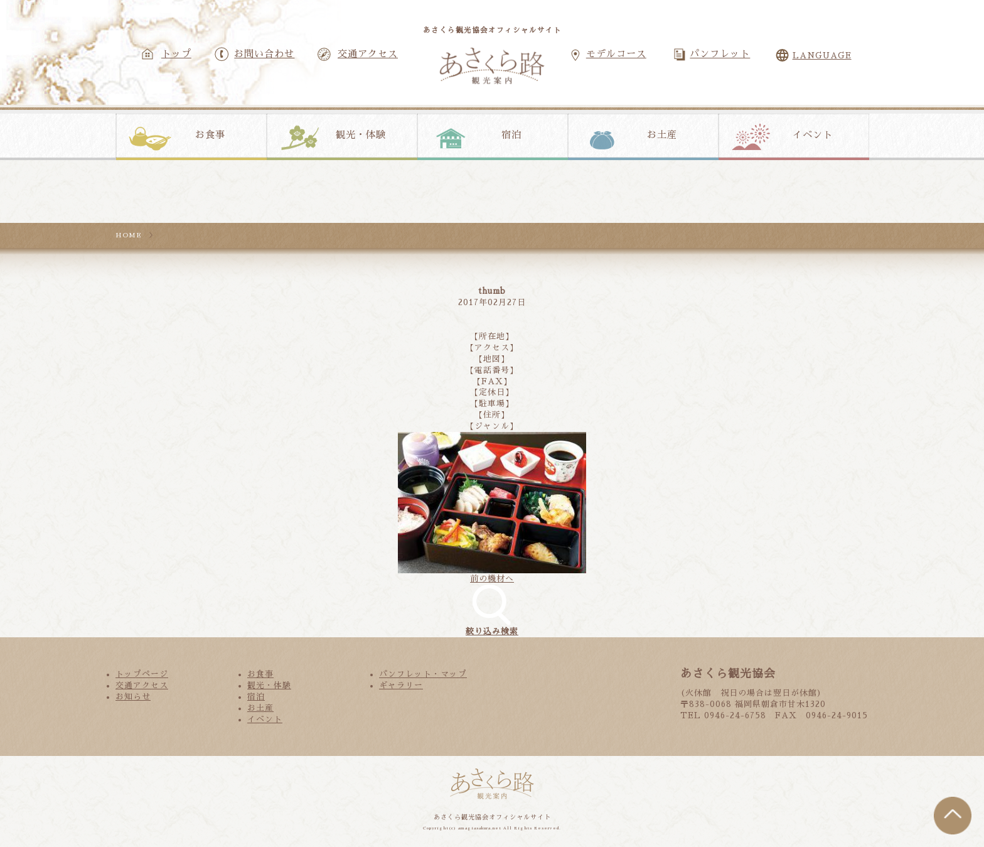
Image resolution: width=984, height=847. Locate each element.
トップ (176, 54)
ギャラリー (401, 685)
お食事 (210, 135)
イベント (813, 135)
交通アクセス (368, 54)
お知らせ (133, 697)
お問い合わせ (264, 54)
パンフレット (720, 54)
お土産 (662, 135)
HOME (128, 235)
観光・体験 (361, 135)
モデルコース (616, 54)
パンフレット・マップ (423, 674)
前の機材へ (492, 579)
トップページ (141, 674)
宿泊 (511, 135)
